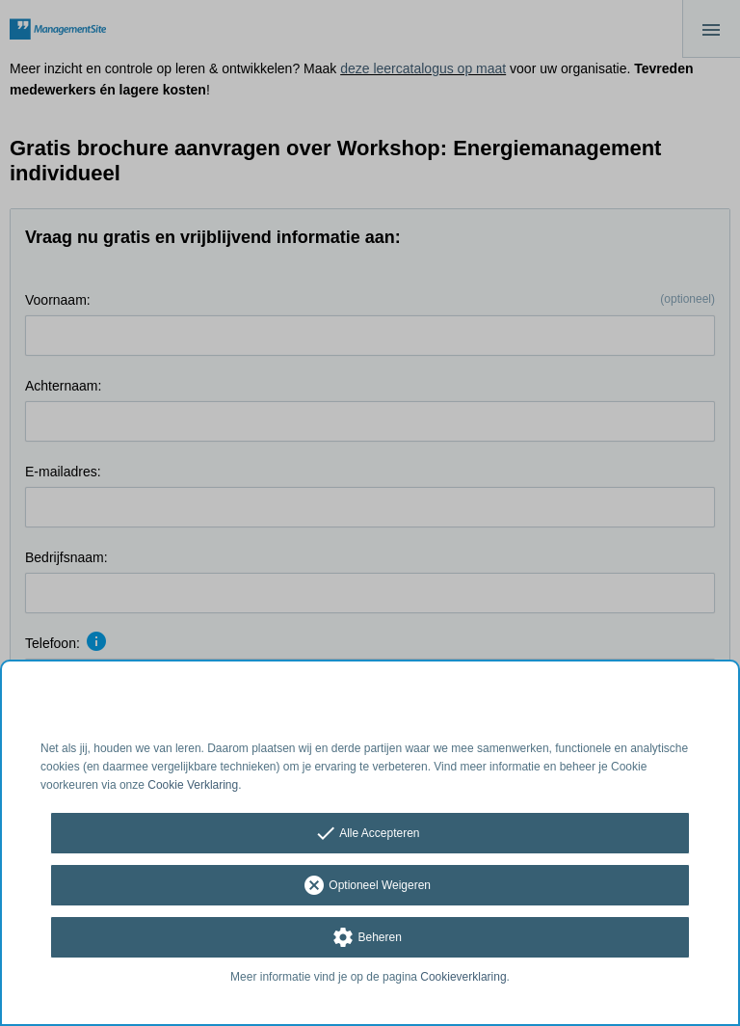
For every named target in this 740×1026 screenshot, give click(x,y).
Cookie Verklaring (192, 785)
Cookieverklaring (463, 977)
